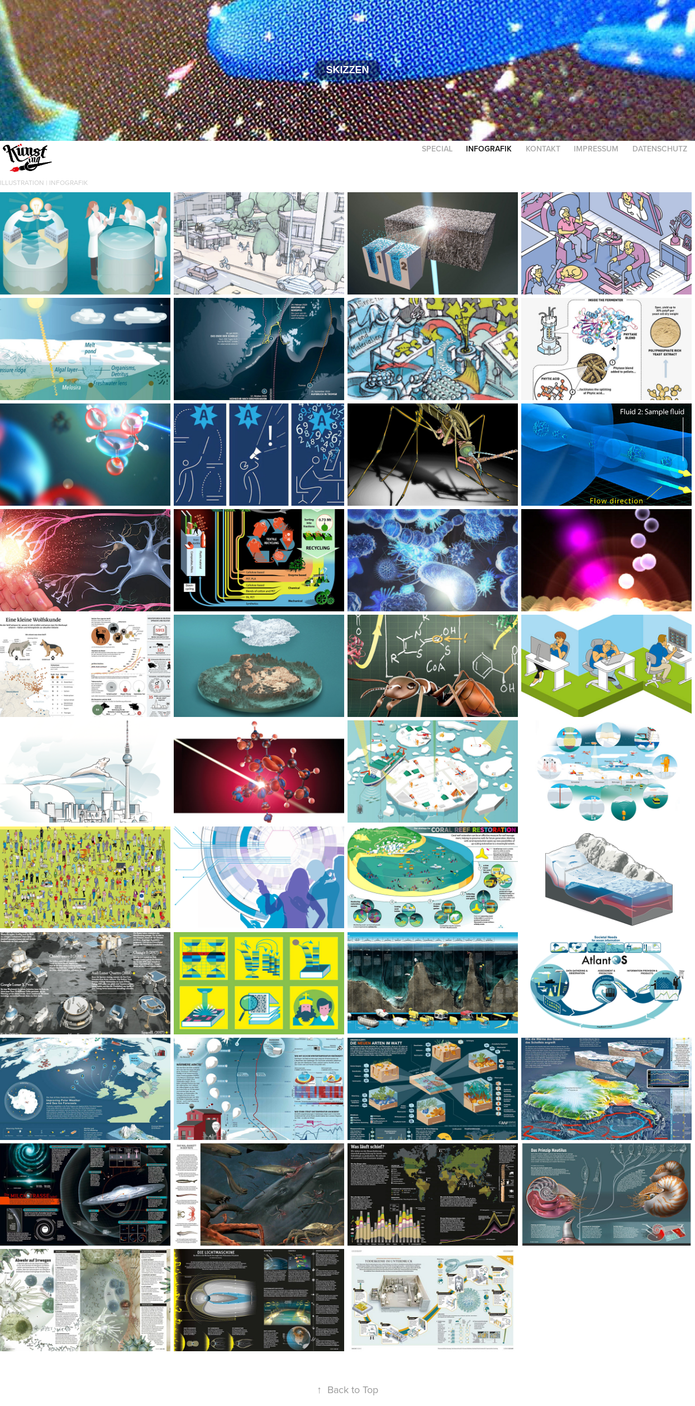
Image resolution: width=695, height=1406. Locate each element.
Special (437, 148)
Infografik (489, 148)
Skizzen (347, 69)
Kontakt (543, 148)
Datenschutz (659, 148)
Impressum (596, 148)
